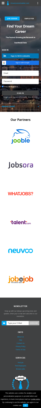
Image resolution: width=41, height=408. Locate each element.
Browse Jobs (20, 369)
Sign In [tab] (20, 50)
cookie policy (35, 399)
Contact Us (20, 343)
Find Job (20, 362)
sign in (20, 93)
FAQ (20, 340)
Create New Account (29, 97)
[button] (20, 63)
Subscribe (34, 323)
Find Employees (20, 366)
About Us (20, 337)
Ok (25, 405)
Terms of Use (20, 350)
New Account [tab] (20, 107)
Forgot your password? (12, 97)
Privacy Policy (20, 346)
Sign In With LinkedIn (16, 56)
